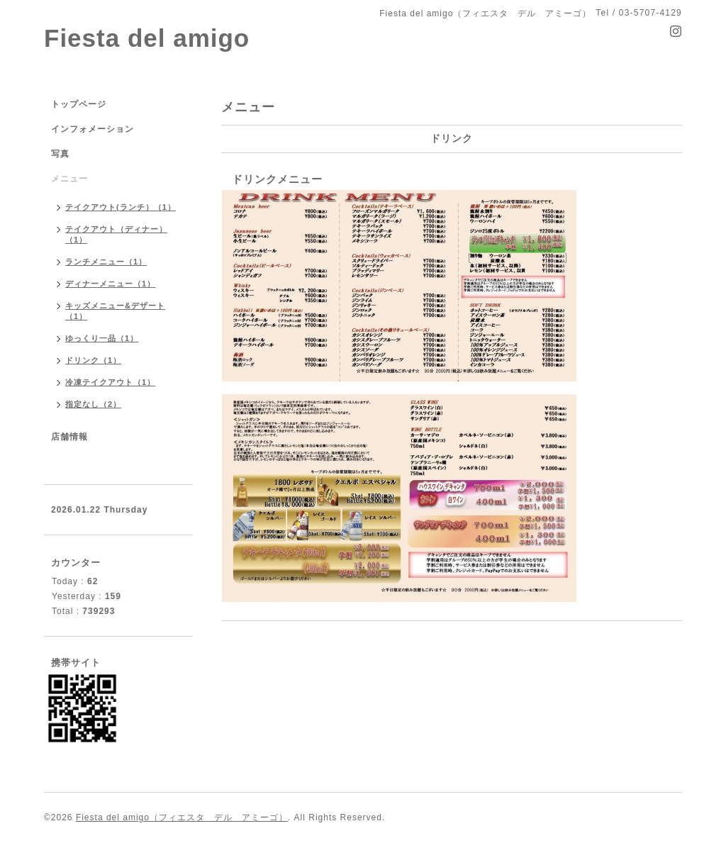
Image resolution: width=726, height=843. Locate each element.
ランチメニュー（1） (106, 261)
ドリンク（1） (93, 360)
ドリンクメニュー (277, 179)
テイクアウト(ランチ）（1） (120, 207)
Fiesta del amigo (147, 38)
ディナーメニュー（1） (110, 283)
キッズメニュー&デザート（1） (115, 310)
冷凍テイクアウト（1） (110, 382)
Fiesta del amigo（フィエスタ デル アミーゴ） (182, 817)
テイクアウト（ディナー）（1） (116, 234)
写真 (60, 154)
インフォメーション (92, 129)
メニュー (69, 179)
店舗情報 (69, 437)
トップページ (78, 104)
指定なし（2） (93, 404)
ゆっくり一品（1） (101, 338)
